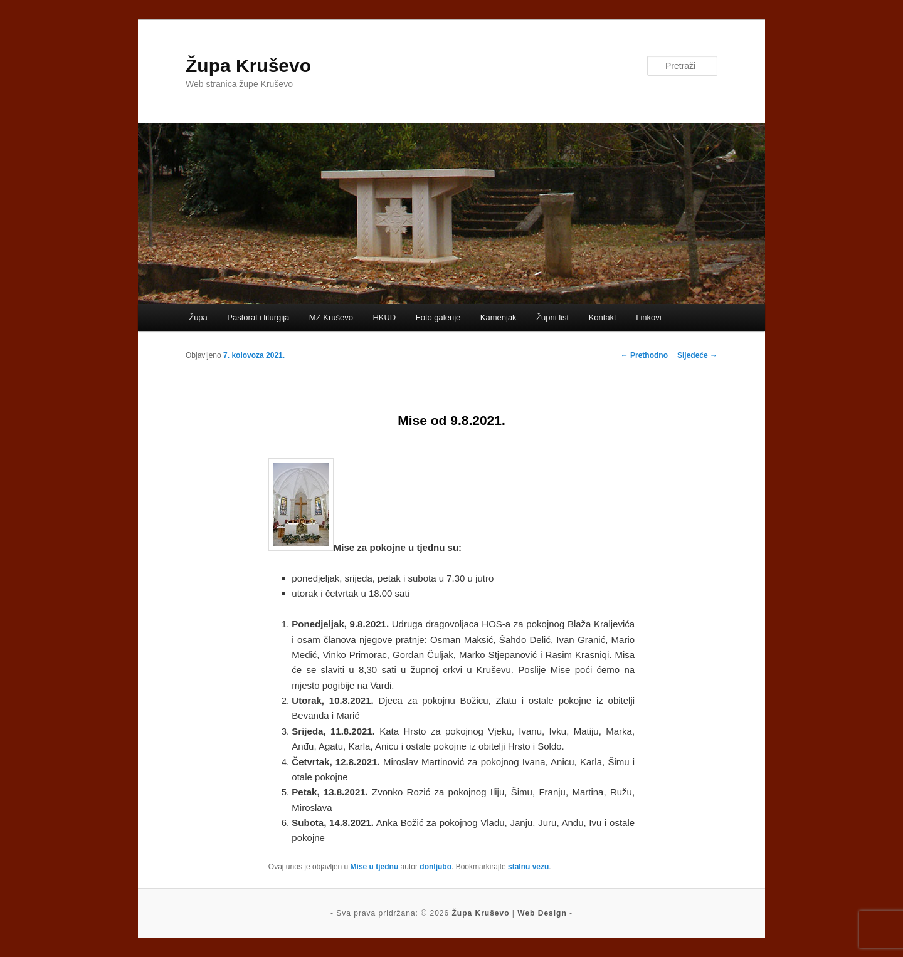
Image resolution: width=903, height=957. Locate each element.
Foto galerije (438, 317)
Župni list (552, 317)
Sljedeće (697, 355)
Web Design (541, 913)
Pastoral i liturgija (258, 317)
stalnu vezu (528, 866)
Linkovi (648, 317)
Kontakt (602, 317)
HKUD (384, 317)
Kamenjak (498, 317)
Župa (198, 317)
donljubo (436, 866)
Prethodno (644, 355)
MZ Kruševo (331, 317)
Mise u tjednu (375, 866)
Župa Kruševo (248, 65)
